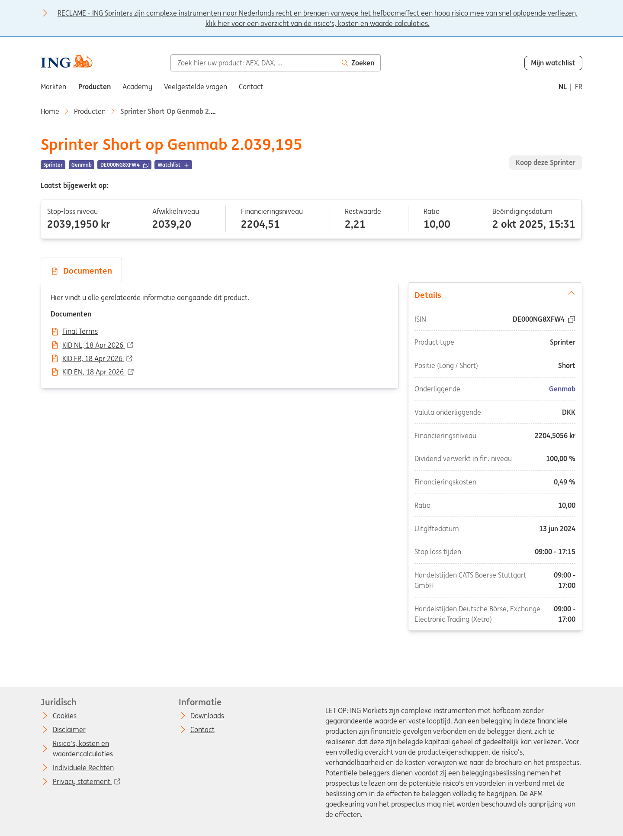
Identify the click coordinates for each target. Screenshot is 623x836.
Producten (90, 111)
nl (563, 86)
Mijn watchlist (553, 62)
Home (50, 111)
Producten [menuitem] (94, 86)
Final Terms (80, 332)
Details (494, 294)
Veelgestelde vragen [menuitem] (195, 86)
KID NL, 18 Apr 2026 (93, 345)
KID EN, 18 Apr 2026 (93, 372)
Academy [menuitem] (137, 86)
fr (578, 86)
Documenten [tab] (81, 270)
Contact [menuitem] (251, 86)
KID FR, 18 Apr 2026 (93, 359)
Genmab (562, 388)
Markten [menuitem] (53, 86)
